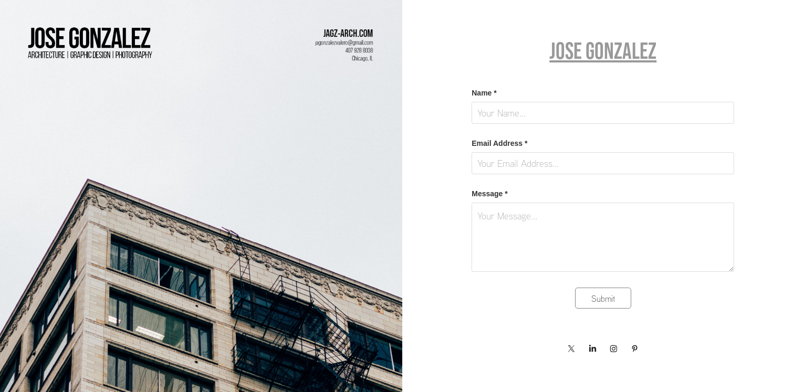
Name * (484, 93)
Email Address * (499, 143)
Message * (489, 193)
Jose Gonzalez (602, 50)
